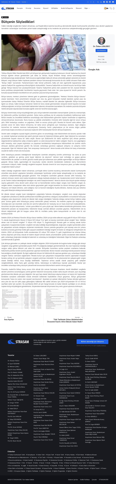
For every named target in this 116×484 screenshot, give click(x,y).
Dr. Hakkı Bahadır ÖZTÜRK (67, 412)
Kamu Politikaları (60, 468)
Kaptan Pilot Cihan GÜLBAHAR (17, 384)
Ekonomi (79, 8)
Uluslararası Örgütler (41, 460)
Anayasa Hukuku (20, 471)
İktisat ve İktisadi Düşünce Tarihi (76, 463)
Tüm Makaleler (101, 50)
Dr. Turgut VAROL (13, 438)
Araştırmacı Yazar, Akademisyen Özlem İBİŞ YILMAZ (95, 433)
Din (24, 463)
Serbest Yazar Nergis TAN (41, 358)
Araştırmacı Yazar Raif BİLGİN (43, 425)
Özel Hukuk (80, 455)
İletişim (18, 2)
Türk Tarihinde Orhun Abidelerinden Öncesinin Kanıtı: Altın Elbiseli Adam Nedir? (65, 320)
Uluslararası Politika (71, 460)
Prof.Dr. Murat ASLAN (14, 441)
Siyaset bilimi (59, 457)
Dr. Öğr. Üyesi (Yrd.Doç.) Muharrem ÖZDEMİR (95, 378)
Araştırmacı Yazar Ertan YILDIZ (43, 440)
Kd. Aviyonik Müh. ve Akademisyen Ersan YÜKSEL (18, 396)
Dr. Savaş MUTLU (39, 409)
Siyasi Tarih (50, 455)
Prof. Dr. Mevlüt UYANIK (15, 372)
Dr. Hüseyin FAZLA (13, 361)
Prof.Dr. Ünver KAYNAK (15, 427)
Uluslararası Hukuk (97, 460)
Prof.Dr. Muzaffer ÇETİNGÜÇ (68, 443)
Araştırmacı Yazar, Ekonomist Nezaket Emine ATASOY (43, 403)
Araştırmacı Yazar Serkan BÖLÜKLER (67, 423)
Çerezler (94, 479)
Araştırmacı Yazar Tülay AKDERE (69, 363)
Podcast (12, 2)
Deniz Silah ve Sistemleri (87, 465)
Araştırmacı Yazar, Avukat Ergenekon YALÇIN (67, 373)
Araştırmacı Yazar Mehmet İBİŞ (94, 437)
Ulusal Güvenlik (33, 465)
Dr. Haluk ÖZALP (13, 408)
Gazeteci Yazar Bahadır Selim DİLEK (96, 374)
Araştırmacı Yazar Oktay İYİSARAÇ (95, 411)
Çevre (67, 465)
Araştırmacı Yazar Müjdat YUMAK (69, 355)
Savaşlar (20, 8)
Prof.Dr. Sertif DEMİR (40, 412)
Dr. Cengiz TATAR (13, 403)
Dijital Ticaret (95, 468)
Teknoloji (34, 457)
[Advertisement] (101, 84)
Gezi (62, 463)
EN (101, 2)
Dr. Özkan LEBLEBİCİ (40, 355)
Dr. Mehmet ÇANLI (13, 366)
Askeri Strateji (44, 465)
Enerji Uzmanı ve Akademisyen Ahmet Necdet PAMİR (94, 386)
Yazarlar (23, 2)
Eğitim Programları (59, 471)
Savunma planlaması (15, 460)
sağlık (24, 465)
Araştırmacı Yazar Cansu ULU (43, 407)
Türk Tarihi (42, 457)
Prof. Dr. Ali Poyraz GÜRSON (16, 392)
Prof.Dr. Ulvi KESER (39, 385)
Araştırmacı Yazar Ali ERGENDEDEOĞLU (91, 365)
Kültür (36, 463)
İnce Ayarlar (9, 319)
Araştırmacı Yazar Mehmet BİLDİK (44, 393)
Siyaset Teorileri (84, 468)
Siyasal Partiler (47, 468)
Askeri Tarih (41, 455)
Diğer (86, 8)
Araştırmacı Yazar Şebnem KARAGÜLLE (67, 431)
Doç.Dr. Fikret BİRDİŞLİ (41, 437)
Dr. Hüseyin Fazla (39, 396)
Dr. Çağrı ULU (63, 369)
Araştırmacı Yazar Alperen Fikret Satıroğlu (95, 441)
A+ (93, 1)
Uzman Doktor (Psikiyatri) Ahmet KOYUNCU (69, 389)
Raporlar (55, 463)
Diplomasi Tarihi (84, 460)
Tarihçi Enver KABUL (91, 355)
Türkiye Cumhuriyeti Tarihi (17, 455)
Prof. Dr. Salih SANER (92, 390)
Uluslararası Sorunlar (56, 460)
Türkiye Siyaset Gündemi (33, 468)
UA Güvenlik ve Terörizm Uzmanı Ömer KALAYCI (95, 407)
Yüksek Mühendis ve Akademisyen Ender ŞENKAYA (69, 381)
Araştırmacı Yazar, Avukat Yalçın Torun (69, 359)
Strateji (28, 8)
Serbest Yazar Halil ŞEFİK (15, 400)
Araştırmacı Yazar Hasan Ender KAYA (43, 421)
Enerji (61, 465)
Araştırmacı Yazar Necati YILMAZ (44, 361)
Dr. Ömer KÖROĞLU (91, 416)
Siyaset (45, 8)
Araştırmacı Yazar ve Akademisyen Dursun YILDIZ (44, 375)
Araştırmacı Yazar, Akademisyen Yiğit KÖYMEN (43, 416)
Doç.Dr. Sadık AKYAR (91, 358)
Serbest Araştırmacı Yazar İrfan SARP (17, 423)
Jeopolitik (54, 465)
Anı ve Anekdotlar (14, 465)
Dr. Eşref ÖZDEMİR (13, 364)
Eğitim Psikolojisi (46, 471)
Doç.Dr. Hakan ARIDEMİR (67, 406)
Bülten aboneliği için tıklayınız (92, 341)
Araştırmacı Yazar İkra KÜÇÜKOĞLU (70, 366)
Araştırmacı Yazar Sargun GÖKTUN (70, 419)
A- (88, 1)
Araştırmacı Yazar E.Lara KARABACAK (66, 397)
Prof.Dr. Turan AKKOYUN (41, 428)
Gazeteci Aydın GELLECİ (15, 381)
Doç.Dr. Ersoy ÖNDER (14, 369)
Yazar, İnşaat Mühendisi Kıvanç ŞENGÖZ (94, 420)
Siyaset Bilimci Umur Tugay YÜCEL (70, 427)
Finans (104, 468)
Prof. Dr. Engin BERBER (92, 424)
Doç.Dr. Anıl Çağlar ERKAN (42, 431)
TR (98, 2)
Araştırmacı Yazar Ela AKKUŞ (42, 379)
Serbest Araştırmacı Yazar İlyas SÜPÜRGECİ (17, 412)
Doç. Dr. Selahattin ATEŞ (15, 375)
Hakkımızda (4, 2)
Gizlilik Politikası (101, 345)
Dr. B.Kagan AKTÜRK (40, 399)
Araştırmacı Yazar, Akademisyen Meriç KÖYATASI (95, 370)
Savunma (37, 8)
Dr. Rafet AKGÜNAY (91, 382)
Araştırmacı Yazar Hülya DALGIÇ (18, 430)
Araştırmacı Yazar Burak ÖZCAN (69, 409)
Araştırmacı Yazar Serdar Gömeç (43, 382)
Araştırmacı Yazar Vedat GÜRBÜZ (69, 393)
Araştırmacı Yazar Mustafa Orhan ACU (44, 365)
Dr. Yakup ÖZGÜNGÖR (14, 419)
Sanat (42, 463)
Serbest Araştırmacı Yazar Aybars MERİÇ (18, 434)
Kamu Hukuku (70, 455)
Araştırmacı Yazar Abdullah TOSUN (44, 434)
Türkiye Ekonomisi (93, 463)
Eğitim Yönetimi (72, 471)
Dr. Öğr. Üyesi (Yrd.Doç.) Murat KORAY (94, 397)
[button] (111, 8)
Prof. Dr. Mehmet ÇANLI (15, 378)
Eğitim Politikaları (33, 471)
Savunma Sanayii (88, 457)
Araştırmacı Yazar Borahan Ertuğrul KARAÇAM (96, 428)
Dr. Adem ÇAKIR (64, 435)
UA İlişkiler (54, 8)
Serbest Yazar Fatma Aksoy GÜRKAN (16, 388)
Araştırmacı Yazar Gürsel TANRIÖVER (66, 439)
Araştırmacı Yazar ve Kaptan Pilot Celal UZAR (44, 370)
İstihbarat (75, 465)
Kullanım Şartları (73, 479)
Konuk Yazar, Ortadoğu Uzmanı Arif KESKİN (96, 402)
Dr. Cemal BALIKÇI (13, 406)
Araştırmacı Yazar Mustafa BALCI (69, 377)
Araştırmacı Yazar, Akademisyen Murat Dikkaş (69, 416)
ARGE (11, 471)
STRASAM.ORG (17, 479)
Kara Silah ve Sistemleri (16, 468)
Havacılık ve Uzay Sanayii (73, 457)
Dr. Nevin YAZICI (90, 361)
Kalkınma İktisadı (91, 455)
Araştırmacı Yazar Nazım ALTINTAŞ (70, 385)
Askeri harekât (28, 460)
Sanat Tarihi (60, 455)
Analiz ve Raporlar (67, 8)
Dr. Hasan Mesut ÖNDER (92, 393)
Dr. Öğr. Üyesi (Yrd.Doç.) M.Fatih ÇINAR (69, 402)
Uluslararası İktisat (14, 463)
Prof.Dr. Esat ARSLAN (14, 416)
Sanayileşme (31, 455)
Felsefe (29, 463)
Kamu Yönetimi (72, 468)
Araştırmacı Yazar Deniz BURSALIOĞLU (41, 389)
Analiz (48, 463)
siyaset (5, 17)
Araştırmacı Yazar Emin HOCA (68, 446)
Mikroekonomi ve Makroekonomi (19, 457)
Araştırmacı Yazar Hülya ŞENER (94, 414)
